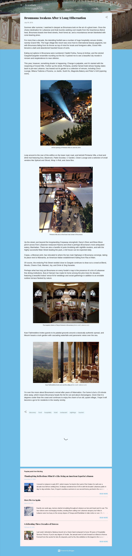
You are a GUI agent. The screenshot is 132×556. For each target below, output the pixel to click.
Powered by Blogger (66, 551)
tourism (81, 412)
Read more (104, 494)
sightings (73, 412)
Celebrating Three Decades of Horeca (41, 524)
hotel (55, 412)
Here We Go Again (32, 500)
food (40, 412)
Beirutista (30, 5)
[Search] (110, 5)
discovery (32, 412)
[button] (106, 17)
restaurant (63, 412)
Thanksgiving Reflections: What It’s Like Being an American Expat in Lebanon (58, 476)
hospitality (47, 412)
